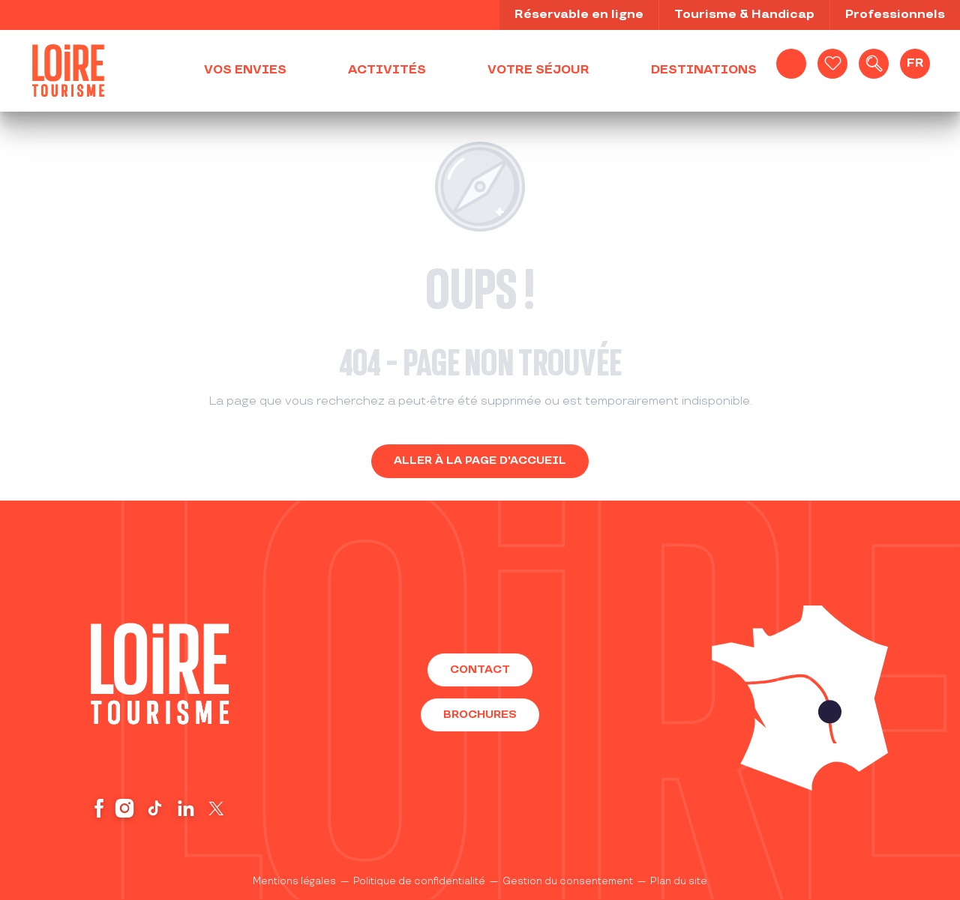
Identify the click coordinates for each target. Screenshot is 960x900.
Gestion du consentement (567, 881)
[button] (874, 64)
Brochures (480, 714)
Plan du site (678, 881)
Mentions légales (294, 881)
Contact (480, 669)
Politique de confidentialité (419, 881)
